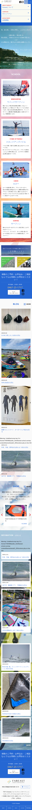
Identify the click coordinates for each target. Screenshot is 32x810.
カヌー (16, 184)
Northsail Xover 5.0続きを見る (11, 714)
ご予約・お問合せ (16, 798)
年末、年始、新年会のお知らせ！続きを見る (14, 447)
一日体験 (4, 796)
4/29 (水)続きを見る (7, 382)
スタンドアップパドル (16, 142)
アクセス (27, 796)
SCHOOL (10, 808)
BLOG (16, 808)
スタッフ (21, 796)
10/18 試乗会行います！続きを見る (12, 630)
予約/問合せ (28, 808)
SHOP (3, 808)
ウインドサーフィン (16, 102)
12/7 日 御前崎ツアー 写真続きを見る (13, 476)
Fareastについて (11, 791)
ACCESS (22, 808)
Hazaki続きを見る (7, 741)
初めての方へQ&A (13, 796)
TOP (4, 791)
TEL (26, 2)
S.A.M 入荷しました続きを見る (10, 335)
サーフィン (16, 224)
